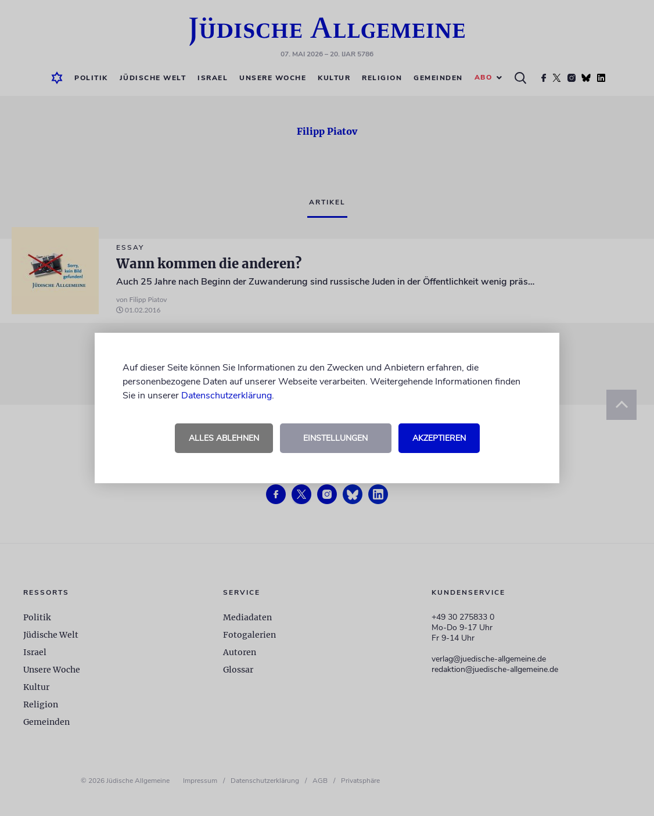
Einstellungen (335, 438)
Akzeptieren (439, 438)
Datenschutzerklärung (226, 395)
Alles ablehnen (224, 438)
